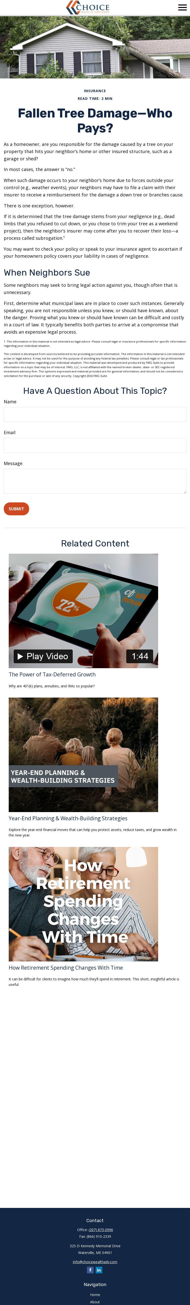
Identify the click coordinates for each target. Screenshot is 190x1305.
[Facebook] (90, 1270)
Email (9, 432)
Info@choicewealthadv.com (95, 1261)
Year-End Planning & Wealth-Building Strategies (68, 818)
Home (95, 1294)
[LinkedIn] (99, 1270)
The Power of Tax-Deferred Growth (52, 674)
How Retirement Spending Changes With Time (66, 967)
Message (13, 463)
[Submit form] (16, 508)
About (95, 1302)
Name (10, 402)
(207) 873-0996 (101, 1229)
